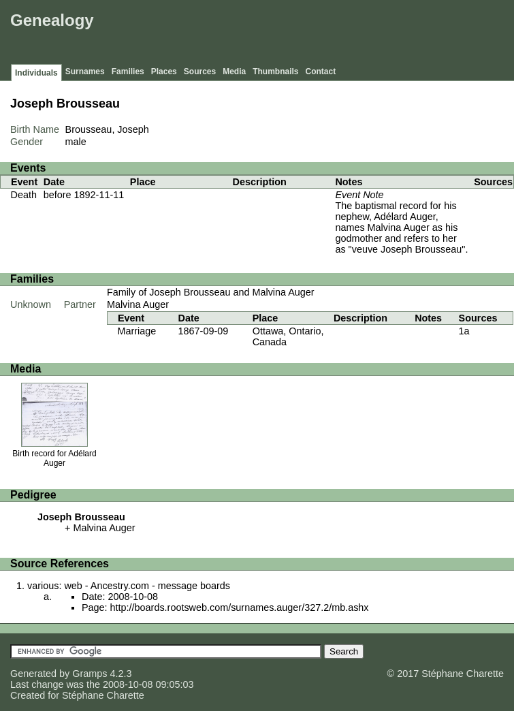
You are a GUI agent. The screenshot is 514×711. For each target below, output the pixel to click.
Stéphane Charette (103, 695)
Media (234, 71)
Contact (321, 71)
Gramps (89, 673)
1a (464, 331)
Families (128, 71)
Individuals (36, 73)
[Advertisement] (263, 34)
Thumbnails (275, 71)
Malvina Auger (138, 304)
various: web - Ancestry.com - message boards (128, 585)
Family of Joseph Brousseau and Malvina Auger (211, 292)
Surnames (85, 71)
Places (164, 71)
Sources (200, 71)
